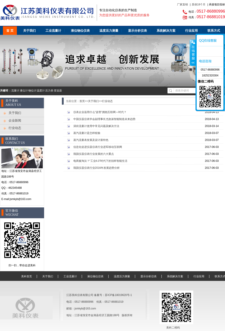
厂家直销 (182, 4)
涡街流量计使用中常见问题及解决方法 (96, 126)
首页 (82, 101)
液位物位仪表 (80, 30)
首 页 (10, 30)
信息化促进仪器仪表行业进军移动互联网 (97, 147)
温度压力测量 (108, 30)
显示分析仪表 (137, 30)
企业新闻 (15, 120)
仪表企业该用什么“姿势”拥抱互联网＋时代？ (99, 112)
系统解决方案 (166, 30)
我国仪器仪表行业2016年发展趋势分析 (96, 167)
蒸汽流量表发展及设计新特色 (90, 140)
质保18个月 (198, 4)
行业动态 (15, 128)
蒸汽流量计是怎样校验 (86, 133)
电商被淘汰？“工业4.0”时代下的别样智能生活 (100, 160)
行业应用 (191, 30)
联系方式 (213, 30)
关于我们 (29, 30)
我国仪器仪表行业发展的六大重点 (93, 154)
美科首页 (26, 276)
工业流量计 (53, 30)
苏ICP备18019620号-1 (118, 295)
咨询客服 (193, 52)
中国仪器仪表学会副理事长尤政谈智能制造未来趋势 (104, 119)
